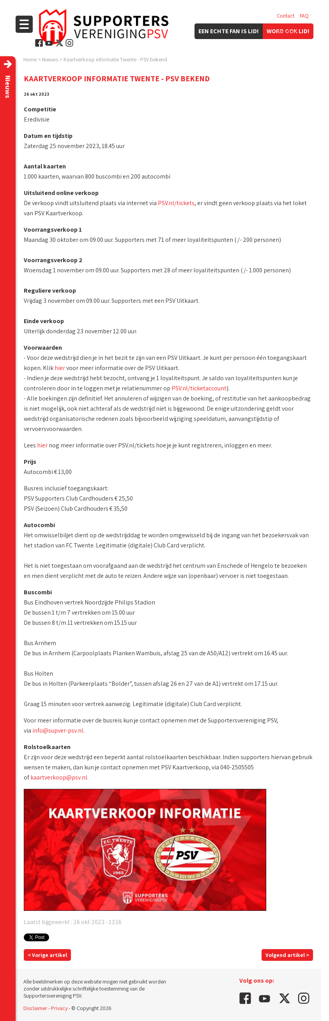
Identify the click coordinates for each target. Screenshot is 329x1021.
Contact (285, 15)
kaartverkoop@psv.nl (58, 777)
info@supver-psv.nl (57, 730)
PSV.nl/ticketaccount (199, 388)
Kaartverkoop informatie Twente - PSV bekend (115, 59)
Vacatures (288, 31)
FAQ (304, 15)
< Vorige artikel (47, 954)
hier (60, 368)
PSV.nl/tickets (176, 203)
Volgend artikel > (287, 954)
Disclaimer (35, 1008)
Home (30, 59)
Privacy (59, 1008)
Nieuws (50, 59)
